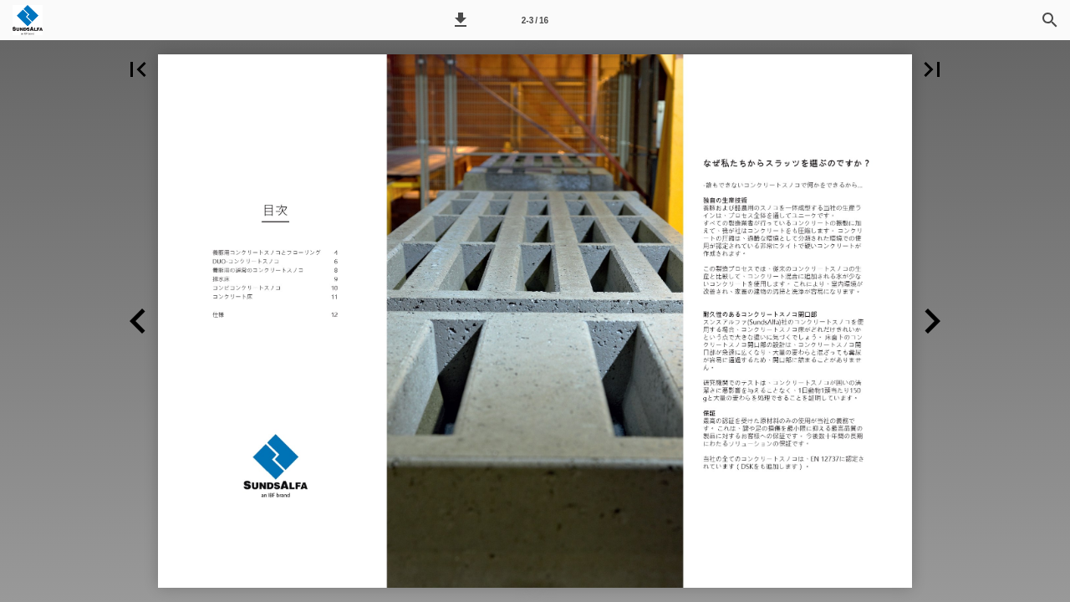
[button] (461, 20)
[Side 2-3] (535, 20)
